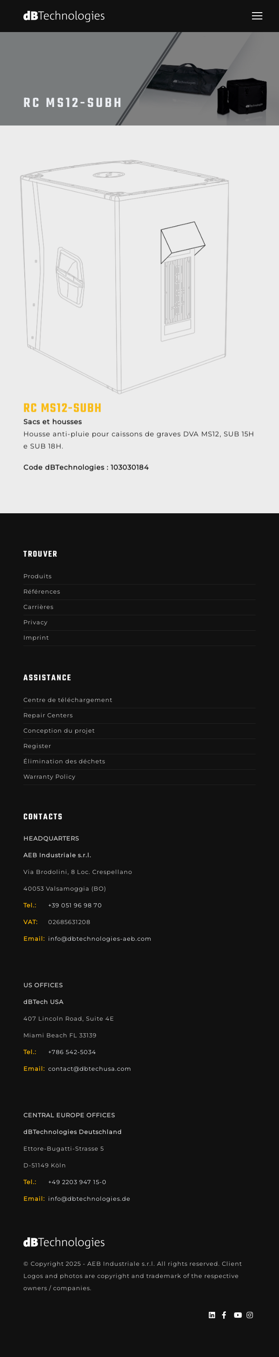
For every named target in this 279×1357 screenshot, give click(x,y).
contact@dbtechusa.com (89, 1068)
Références (41, 591)
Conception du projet (59, 730)
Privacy (35, 622)
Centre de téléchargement (67, 699)
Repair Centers (48, 715)
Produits (37, 576)
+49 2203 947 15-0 (77, 1181)
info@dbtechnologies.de (89, 1198)
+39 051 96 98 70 (75, 905)
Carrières (38, 606)
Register (37, 745)
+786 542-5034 (72, 1051)
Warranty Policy (49, 776)
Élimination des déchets (64, 761)
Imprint (36, 637)
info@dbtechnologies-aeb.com (100, 938)
